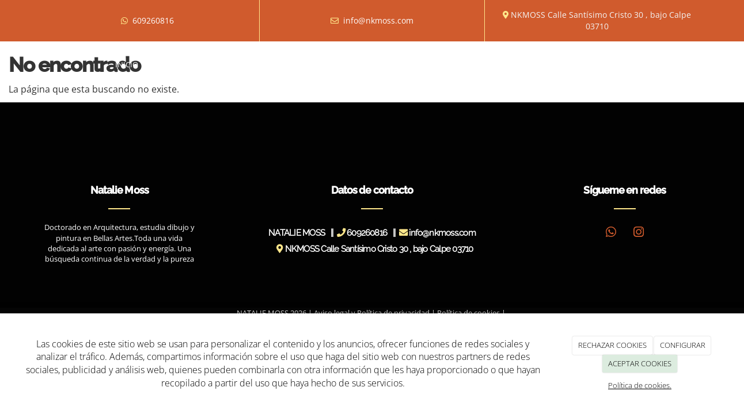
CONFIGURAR (682, 345)
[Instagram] (639, 233)
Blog (511, 64)
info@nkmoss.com (378, 20)
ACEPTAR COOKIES (639, 363)
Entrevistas (355, 64)
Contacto (600, 64)
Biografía (174, 64)
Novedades (462, 64)
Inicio (126, 64)
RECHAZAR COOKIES (612, 345)
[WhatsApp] (611, 233)
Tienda (551, 64)
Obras (225, 64)
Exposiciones (286, 64)
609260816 (153, 20)
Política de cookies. (639, 385)
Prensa (409, 64)
